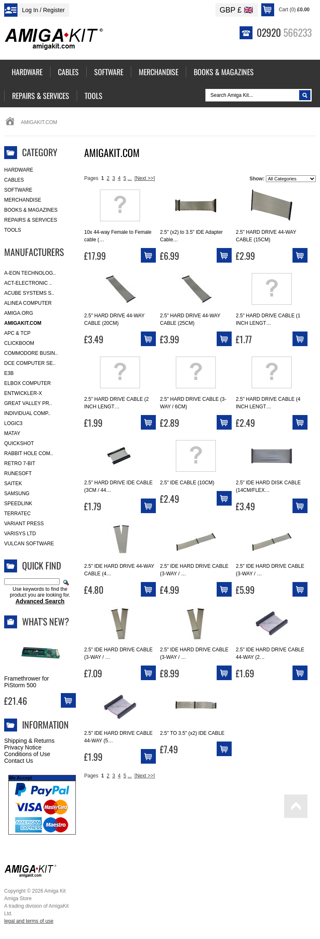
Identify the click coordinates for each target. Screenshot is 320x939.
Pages (91, 178)
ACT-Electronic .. (28, 283)
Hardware (18, 170)
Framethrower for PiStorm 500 (26, 681)
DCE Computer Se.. (29, 363)
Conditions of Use (27, 754)
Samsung (17, 493)
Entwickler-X (23, 393)
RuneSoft (18, 473)
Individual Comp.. (27, 413)
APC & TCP (17, 333)
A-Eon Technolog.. (30, 273)
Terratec (17, 513)
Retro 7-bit (19, 463)
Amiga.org (18, 313)
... (130, 178)
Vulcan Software (29, 544)
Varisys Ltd (20, 534)
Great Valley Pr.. (28, 403)
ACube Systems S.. (29, 293)
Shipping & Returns (29, 740)
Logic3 (13, 423)
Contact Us (18, 760)
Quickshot (19, 443)
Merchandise (22, 200)
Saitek (13, 483)
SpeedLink (18, 503)
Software (18, 190)
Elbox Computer (27, 383)
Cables (14, 180)
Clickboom (19, 343)
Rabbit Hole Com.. (28, 453)
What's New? (45, 621)
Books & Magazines (31, 210)
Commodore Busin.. (31, 353)
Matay (12, 433)
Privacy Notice (22, 747)
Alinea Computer (28, 303)
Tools (12, 230)
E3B (9, 373)
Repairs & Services (30, 220)
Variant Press (24, 523)
